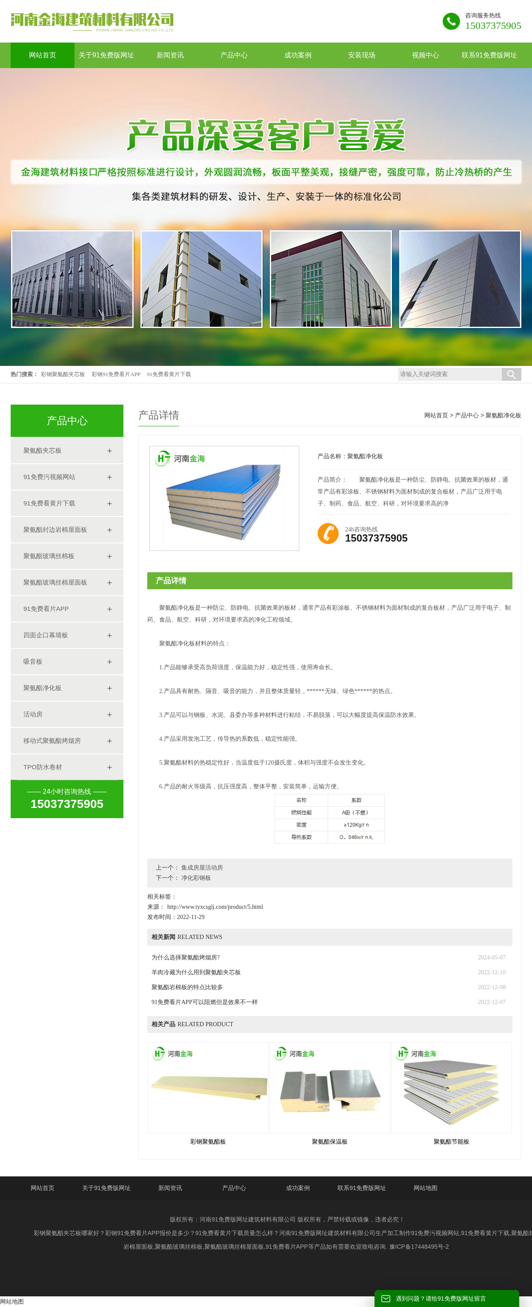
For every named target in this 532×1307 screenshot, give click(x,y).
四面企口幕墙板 (45, 635)
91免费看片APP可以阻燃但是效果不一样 (205, 1002)
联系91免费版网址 (362, 1187)
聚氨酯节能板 (451, 1142)
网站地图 (426, 1187)
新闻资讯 (170, 1187)
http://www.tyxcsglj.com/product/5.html (215, 907)
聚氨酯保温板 (330, 1142)
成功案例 (298, 1187)
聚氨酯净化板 (42, 687)
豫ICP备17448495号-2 (419, 1246)
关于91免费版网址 (106, 1187)
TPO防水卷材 (42, 767)
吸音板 (33, 661)
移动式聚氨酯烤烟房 (52, 740)
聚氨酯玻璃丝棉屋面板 (55, 582)
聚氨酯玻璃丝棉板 (48, 555)
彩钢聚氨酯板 (208, 1142)
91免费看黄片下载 (169, 374)
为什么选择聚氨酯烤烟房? (186, 957)
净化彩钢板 (195, 878)
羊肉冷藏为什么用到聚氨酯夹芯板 (196, 972)
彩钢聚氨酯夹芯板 (63, 374)
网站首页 (436, 415)
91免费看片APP (46, 608)
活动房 (33, 714)
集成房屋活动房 (201, 868)
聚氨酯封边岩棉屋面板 (55, 529)
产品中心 (467, 415)
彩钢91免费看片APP (116, 374)
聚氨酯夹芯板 (42, 450)
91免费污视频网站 (49, 476)
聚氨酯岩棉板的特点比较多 (187, 987)
